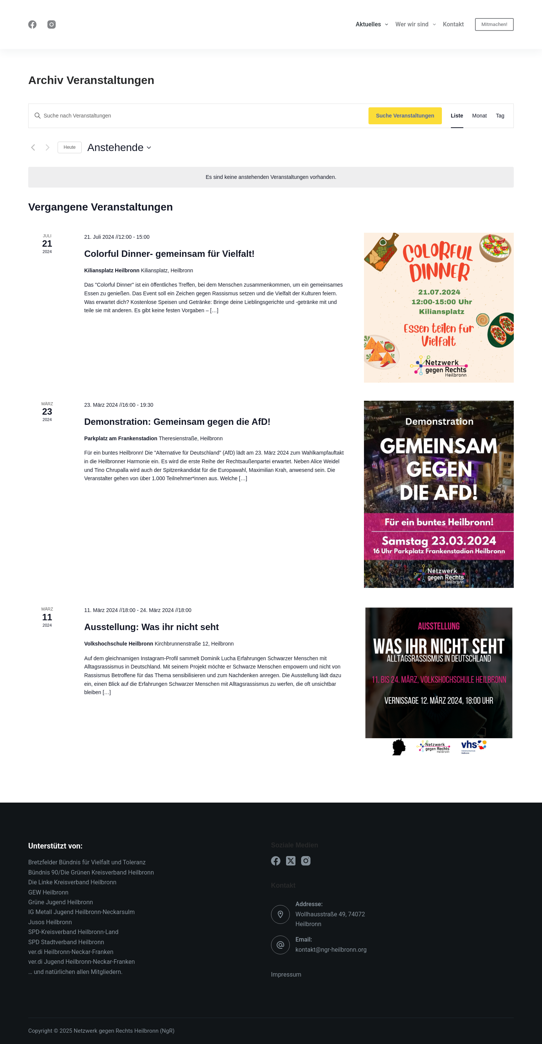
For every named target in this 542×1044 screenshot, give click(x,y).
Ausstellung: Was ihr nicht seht (151, 627)
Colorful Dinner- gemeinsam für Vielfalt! (169, 254)
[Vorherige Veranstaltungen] (32, 147)
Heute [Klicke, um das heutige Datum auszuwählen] (70, 147)
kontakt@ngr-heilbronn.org (331, 949)
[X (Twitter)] (290, 860)
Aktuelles (373, 24)
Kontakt (453, 24)
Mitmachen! (494, 24)
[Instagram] (51, 24)
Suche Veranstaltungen (405, 116)
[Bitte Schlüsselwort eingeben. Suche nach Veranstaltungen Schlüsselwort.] (198, 116)
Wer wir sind (416, 24)
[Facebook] (32, 24)
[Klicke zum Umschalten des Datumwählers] (119, 147)
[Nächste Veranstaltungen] (47, 147)
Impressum (286, 974)
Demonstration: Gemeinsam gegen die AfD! (177, 422)
